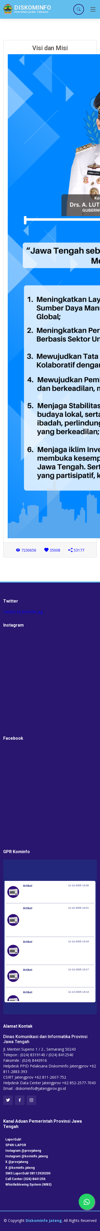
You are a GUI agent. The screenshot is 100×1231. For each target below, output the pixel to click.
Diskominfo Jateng (44, 1220)
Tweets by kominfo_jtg (23, 611)
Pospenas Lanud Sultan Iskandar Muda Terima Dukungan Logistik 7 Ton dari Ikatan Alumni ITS (55, 953)
